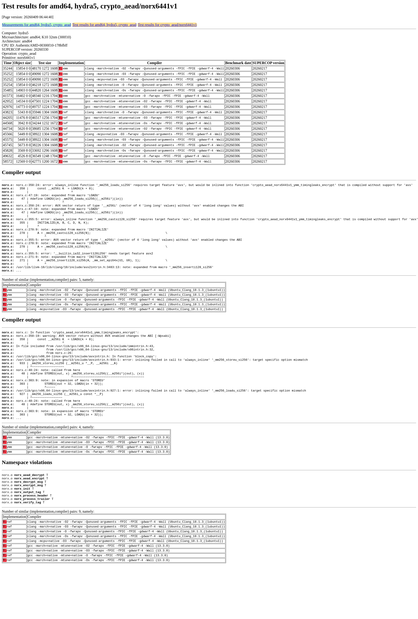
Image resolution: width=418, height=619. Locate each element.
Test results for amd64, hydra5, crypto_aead (104, 25)
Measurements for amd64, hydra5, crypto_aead (36, 25)
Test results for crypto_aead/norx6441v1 (167, 25)
